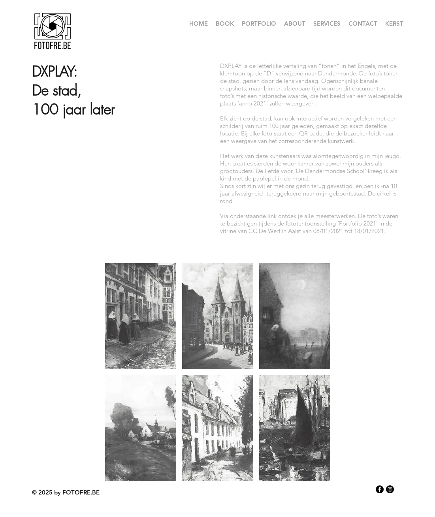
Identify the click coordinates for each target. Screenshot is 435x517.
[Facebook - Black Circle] (380, 489)
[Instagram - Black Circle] (390, 489)
